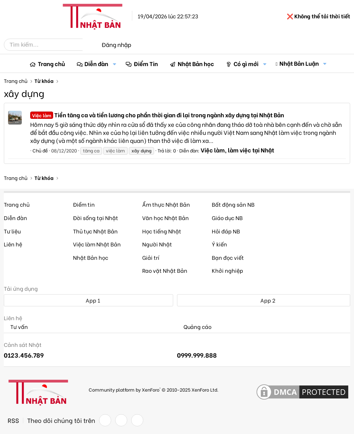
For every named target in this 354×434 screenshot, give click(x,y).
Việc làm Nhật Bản (97, 244)
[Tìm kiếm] (49, 45)
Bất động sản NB (233, 204)
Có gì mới (246, 63)
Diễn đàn (96, 63)
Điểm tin (84, 204)
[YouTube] (137, 420)
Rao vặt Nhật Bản (164, 270)
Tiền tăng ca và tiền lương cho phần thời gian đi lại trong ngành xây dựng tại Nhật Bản (157, 114)
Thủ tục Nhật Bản (95, 231)
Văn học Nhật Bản (165, 218)
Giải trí (150, 257)
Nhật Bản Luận (299, 63)
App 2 (263, 300)
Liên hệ (13, 244)
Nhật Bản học (196, 63)
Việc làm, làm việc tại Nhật (237, 150)
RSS (13, 420)
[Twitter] (121, 420)
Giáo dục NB (227, 218)
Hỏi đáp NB (226, 231)
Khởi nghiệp (227, 270)
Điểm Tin (146, 63)
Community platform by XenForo (153, 389)
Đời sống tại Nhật (95, 218)
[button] (114, 64)
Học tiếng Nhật (161, 231)
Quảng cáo (194, 327)
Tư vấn (16, 327)
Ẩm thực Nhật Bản (166, 204)
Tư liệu (12, 231)
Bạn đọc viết (228, 257)
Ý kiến (219, 244)
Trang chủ (51, 63)
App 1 (88, 300)
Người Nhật (157, 244)
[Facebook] (105, 420)
